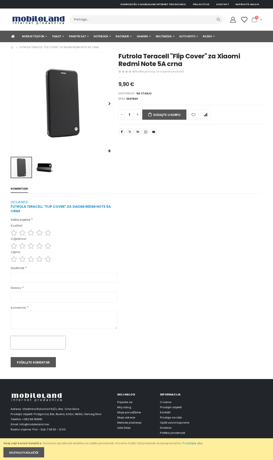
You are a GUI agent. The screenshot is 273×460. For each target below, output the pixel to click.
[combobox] (147, 19)
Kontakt (222, 4)
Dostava (165, 434)
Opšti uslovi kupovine (174, 429)
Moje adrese (126, 424)
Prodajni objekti (171, 414)
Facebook (121, 133)
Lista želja (124, 434)
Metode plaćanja (129, 429)
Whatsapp (145, 133)
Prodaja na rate (171, 424)
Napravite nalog (247, 4)
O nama (165, 409)
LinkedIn (137, 133)
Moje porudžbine (129, 419)
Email (153, 133)
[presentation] (38, 349)
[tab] (19, 189)
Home (12, 47)
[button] (109, 151)
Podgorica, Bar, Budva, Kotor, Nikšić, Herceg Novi (67, 421)
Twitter (129, 133)
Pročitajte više (192, 443)
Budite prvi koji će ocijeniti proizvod (159, 71)
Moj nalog (124, 414)
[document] (136, 449)
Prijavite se (201, 4)
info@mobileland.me (34, 431)
